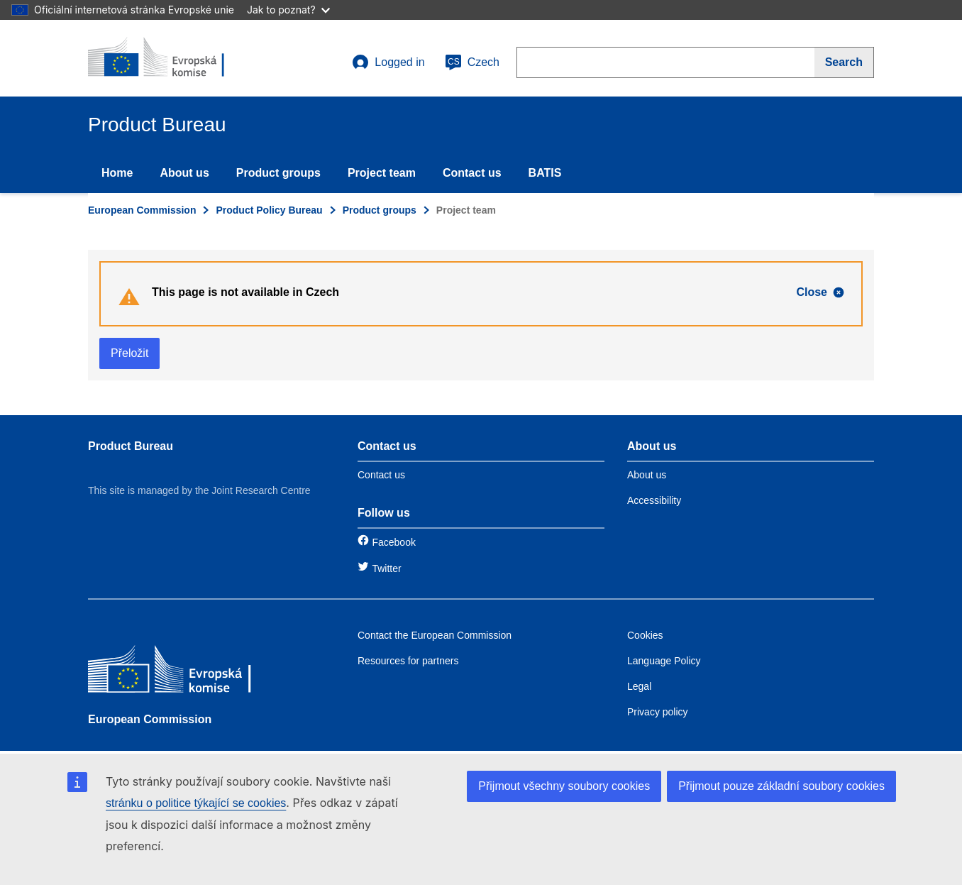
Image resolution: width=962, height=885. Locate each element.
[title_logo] (174, 58)
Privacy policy (657, 712)
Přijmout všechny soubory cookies (564, 786)
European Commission (142, 210)
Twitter (386, 568)
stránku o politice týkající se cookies (196, 803)
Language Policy (664, 660)
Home (117, 173)
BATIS (545, 173)
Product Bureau (130, 446)
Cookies (645, 635)
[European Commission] (191, 672)
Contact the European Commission (435, 635)
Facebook (393, 542)
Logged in (388, 62)
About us (184, 173)
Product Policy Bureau (269, 210)
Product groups (278, 173)
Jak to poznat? (288, 10)
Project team (382, 173)
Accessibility (654, 500)
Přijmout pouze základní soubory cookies (781, 786)
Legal (639, 686)
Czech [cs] (472, 62)
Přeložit (129, 353)
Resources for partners (408, 660)
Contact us (472, 173)
